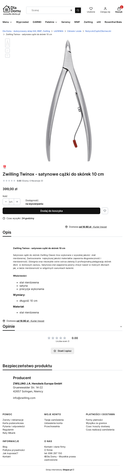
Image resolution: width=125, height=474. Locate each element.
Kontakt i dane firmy (55, 446)
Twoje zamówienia (54, 419)
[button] (78, 10)
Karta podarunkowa (13, 423)
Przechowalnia (52, 426)
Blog (5, 446)
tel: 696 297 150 (53, 453)
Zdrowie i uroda (74, 31)
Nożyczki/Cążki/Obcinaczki (98, 31)
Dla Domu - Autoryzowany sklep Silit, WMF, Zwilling (26, 31)
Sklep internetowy (59, 469)
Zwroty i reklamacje (13, 419)
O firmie (48, 450)
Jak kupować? (10, 453)
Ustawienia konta (53, 423)
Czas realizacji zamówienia (100, 429)
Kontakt (7, 456)
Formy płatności (94, 419)
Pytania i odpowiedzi (14, 426)
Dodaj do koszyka (51, 210)
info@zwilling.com (24, 397)
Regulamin (8, 429)
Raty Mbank (9, 432)
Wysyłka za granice (96, 423)
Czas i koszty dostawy (98, 426)
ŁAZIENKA (58, 31)
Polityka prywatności (14, 450)
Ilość (5, 196)
